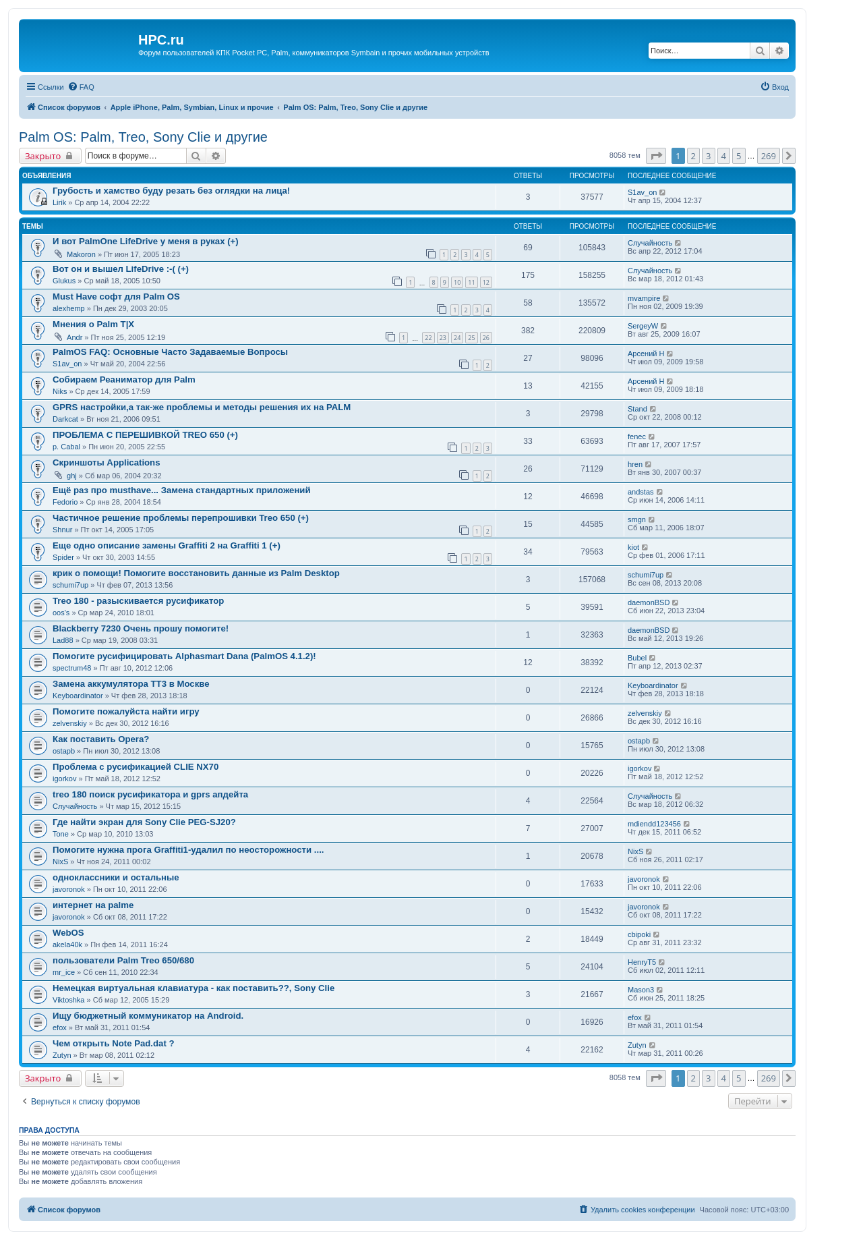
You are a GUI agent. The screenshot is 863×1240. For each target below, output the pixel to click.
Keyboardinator (78, 696)
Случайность (650, 243)
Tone (61, 834)
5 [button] (738, 156)
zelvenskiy (70, 723)
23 (443, 337)
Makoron (81, 254)
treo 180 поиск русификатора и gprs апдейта (150, 794)
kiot (633, 547)
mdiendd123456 (654, 824)
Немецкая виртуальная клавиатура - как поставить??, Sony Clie (193, 988)
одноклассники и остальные (116, 877)
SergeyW (643, 326)
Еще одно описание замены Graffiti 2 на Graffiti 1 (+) (166, 545)
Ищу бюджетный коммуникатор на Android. (148, 1016)
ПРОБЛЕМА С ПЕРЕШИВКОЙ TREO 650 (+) (145, 435)
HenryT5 (642, 962)
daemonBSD (648, 602)
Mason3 (641, 990)
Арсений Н (646, 353)
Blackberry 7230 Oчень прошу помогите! (141, 628)
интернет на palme (93, 905)
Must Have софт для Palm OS (116, 296)
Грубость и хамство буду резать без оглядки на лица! (171, 191)
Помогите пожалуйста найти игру (126, 711)
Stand (637, 409)
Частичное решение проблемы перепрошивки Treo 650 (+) (181, 518)
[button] (656, 156)
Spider (63, 557)
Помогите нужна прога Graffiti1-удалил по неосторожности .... (188, 850)
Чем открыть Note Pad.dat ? (114, 1043)
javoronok (69, 889)
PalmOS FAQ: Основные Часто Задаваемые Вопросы (170, 352)
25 (471, 337)
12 (486, 282)
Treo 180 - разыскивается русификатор (138, 601)
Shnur (62, 530)
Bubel (637, 658)
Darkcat (65, 419)
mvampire (644, 298)
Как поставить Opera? (101, 739)
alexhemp (69, 308)
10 (457, 282)
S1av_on (642, 192)
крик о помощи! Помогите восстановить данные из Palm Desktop (196, 573)
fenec (637, 436)
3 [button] (708, 156)
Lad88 (63, 640)
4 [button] (723, 156)
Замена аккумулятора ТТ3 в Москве (131, 684)
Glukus (64, 281)
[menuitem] (80, 87)
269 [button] (768, 156)
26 (486, 337)
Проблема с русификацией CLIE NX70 (135, 767)
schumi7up (70, 585)
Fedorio (65, 502)
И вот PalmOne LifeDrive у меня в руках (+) (146, 241)
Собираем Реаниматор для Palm (124, 379)
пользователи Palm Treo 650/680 (123, 960)
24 (457, 337)
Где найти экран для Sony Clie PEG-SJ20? (144, 822)
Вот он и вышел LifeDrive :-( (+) (121, 269)
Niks (60, 391)
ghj (72, 476)
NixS (60, 861)
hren (635, 464)
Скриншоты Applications (106, 462)
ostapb (64, 751)
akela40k (67, 944)
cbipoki (639, 934)
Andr (74, 337)
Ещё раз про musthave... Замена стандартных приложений (182, 490)
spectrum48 (72, 668)
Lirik (59, 202)
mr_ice (64, 972)
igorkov (64, 778)
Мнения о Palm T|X (93, 324)
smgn (637, 519)
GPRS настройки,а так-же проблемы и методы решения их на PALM (202, 407)
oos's (61, 613)
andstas (641, 492)
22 (428, 337)
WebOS (68, 933)
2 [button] (693, 156)
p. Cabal (66, 447)
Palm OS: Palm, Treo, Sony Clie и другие (143, 137)
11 (471, 282)
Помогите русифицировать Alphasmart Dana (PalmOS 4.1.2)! (184, 656)
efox (60, 1027)
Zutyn (62, 1055)
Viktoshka (69, 1000)
